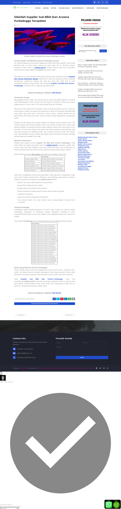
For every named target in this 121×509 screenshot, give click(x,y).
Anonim (17, 25)
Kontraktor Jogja (47, 2)
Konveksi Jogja (37, 2)
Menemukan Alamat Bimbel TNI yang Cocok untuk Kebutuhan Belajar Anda (90, 96)
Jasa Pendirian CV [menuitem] (78, 8)
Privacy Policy (64, 368)
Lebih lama (68, 314)
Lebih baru (20, 314)
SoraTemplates (23, 368)
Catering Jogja (17, 2)
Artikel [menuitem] (53, 8)
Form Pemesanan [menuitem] (102, 8)
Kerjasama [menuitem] (90, 8)
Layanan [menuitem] (46, 8)
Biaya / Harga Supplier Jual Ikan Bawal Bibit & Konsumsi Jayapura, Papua (92, 66)
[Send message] (18, 508)
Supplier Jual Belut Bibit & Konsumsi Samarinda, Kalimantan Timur (90, 90)
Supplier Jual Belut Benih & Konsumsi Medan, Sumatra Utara (90, 72)
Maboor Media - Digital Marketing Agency (47, 368)
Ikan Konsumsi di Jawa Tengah (24, 299)
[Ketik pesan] (8, 508)
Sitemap (90, 368)
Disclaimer (71, 368)
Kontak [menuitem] (38, 8)
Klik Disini (56, 93)
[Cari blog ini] (87, 52)
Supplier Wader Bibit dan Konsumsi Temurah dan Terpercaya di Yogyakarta (91, 78)
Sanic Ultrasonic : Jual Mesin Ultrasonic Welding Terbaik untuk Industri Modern (91, 84)
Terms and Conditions (81, 368)
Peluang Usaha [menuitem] (64, 8)
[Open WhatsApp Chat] (1, 373)
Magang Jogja (27, 2)
